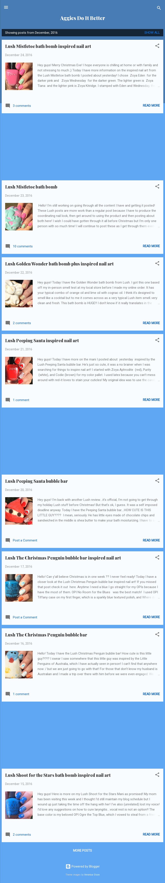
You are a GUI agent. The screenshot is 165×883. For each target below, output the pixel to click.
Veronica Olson (92, 874)
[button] (157, 46)
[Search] (159, 8)
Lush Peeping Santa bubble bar (36, 481)
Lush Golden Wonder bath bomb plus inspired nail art (59, 264)
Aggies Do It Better (82, 18)
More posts (82, 850)
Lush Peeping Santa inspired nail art (42, 340)
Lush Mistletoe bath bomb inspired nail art (48, 46)
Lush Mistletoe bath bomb (31, 187)
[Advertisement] (82, 147)
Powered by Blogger (83, 866)
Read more (151, 105)
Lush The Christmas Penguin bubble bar (46, 635)
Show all (152, 33)
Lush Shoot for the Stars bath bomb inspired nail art (58, 775)
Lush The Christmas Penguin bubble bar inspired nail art (63, 558)
